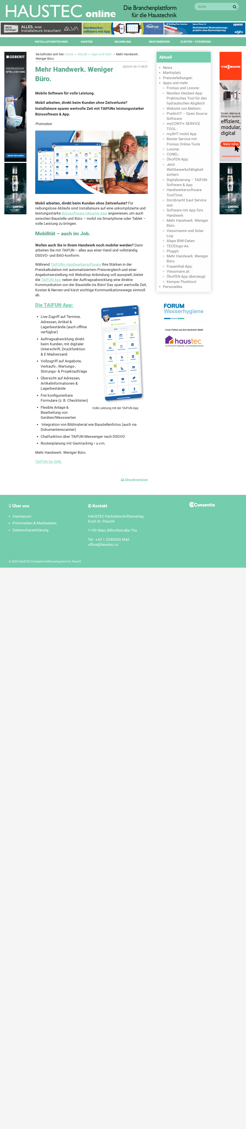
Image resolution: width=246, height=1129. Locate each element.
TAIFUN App (51, 280)
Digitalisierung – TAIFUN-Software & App (187, 182)
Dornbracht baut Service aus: (186, 202)
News (167, 68)
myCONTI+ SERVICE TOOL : (183, 126)
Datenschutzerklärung (30, 530)
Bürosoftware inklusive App (84, 213)
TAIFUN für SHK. (48, 462)
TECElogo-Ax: (178, 246)
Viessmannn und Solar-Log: (185, 233)
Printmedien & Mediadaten (34, 523)
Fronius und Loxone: (183, 88)
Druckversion (134, 480)
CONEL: (173, 154)
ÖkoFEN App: (178, 159)
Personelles (172, 287)
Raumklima (123, 41)
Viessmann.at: (178, 271)
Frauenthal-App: (180, 266)
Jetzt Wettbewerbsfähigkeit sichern (185, 169)
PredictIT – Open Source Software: (187, 116)
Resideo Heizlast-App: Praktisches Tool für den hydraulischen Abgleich (187, 98)
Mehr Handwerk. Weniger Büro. (187, 223)
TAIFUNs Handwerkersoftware (76, 264)
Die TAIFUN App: (54, 305)
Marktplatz (172, 73)
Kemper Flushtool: (182, 282)
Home (69, 54)
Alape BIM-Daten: (181, 241)
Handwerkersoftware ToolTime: (184, 192)
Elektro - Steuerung (196, 41)
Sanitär (86, 41)
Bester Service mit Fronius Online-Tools (183, 141)
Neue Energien (159, 41)
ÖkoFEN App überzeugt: (186, 276)
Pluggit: (173, 251)
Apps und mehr (101, 54)
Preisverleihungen (177, 78)
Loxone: (173, 149)
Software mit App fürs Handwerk (185, 212)
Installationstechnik (51, 41)
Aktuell (82, 54)
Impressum (21, 516)
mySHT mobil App (182, 134)
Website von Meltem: (184, 108)
